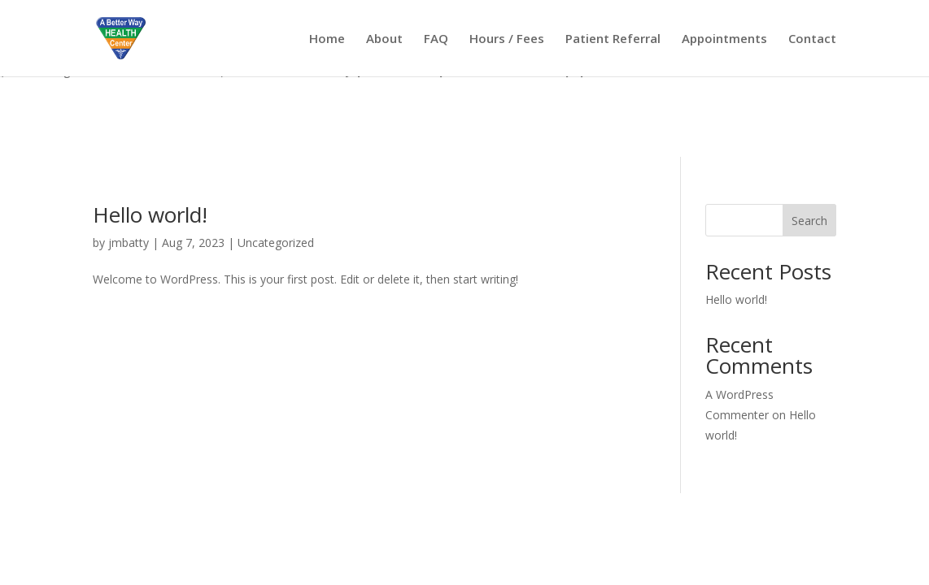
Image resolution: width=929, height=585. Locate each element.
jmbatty (128, 242)
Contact (812, 39)
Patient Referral (613, 39)
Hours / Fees (506, 39)
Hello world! (150, 214)
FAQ (436, 39)
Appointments (724, 39)
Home (327, 39)
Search (809, 220)
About (384, 39)
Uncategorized (276, 242)
